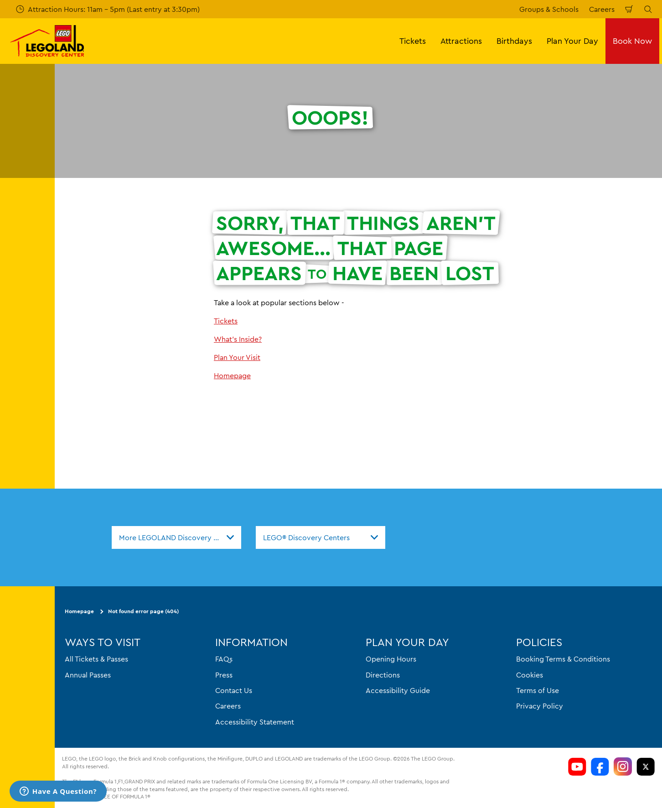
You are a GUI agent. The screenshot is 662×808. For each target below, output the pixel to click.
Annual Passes (88, 674)
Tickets (226, 320)
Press (224, 674)
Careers (602, 9)
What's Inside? (238, 339)
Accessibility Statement (254, 721)
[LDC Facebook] (600, 766)
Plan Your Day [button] (572, 41)
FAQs (224, 658)
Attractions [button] (461, 41)
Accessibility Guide (398, 690)
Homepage (232, 375)
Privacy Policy (539, 705)
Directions (383, 674)
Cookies (529, 674)
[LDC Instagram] (623, 766)
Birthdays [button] (514, 41)
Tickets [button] (412, 41)
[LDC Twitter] (645, 766)
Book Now (632, 41)
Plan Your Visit (237, 357)
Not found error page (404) (143, 611)
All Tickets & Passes (96, 658)
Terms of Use (537, 690)
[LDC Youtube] (577, 766)
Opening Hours (391, 658)
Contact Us (233, 690)
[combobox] (176, 537)
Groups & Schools (549, 9)
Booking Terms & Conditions (563, 658)
